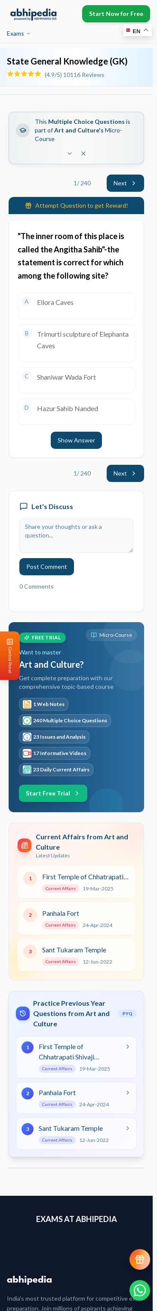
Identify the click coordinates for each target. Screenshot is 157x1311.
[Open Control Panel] (7, 655)
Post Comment (46, 566)
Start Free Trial (53, 793)
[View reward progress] (139, 1259)
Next (125, 183)
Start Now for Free (116, 13)
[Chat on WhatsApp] (139, 1290)
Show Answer (76, 440)
